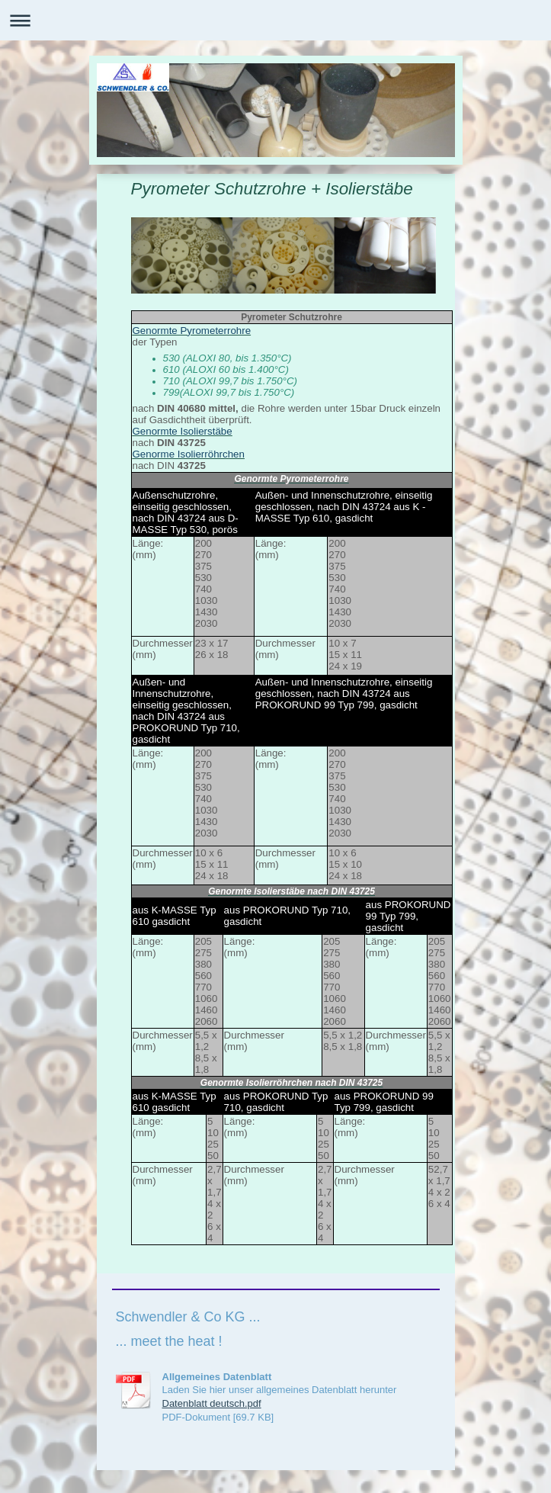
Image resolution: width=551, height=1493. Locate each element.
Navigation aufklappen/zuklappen (275, 20)
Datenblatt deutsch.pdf (211, 1403)
